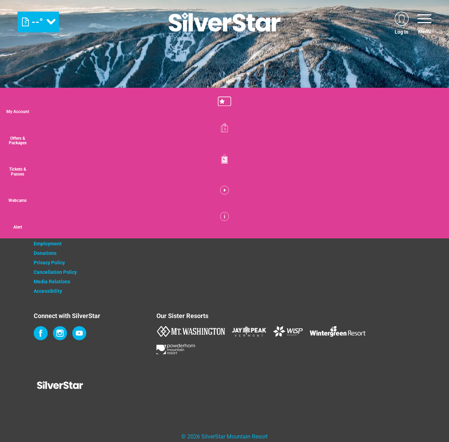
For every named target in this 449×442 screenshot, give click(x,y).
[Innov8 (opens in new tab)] (289, 224)
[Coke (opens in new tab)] (174, 223)
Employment (48, 243)
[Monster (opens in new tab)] (210, 223)
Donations (45, 253)
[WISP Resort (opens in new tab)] (288, 331)
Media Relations (52, 281)
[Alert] (431, 233)
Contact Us (46, 215)
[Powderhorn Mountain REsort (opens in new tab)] (175, 349)
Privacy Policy (49, 262)
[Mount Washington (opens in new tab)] (190, 331)
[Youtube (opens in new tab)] (79, 333)
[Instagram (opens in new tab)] (60, 333)
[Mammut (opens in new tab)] (325, 224)
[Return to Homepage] (224, 22)
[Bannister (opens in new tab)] (245, 223)
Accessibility (48, 291)
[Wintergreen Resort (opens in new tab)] (338, 331)
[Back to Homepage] (86, 386)
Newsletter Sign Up (55, 234)
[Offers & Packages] (431, 138)
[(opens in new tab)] (402, 22)
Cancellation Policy (55, 272)
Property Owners (52, 224)
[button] (431, 107)
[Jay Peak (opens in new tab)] (249, 331)
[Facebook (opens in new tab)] (41, 333)
